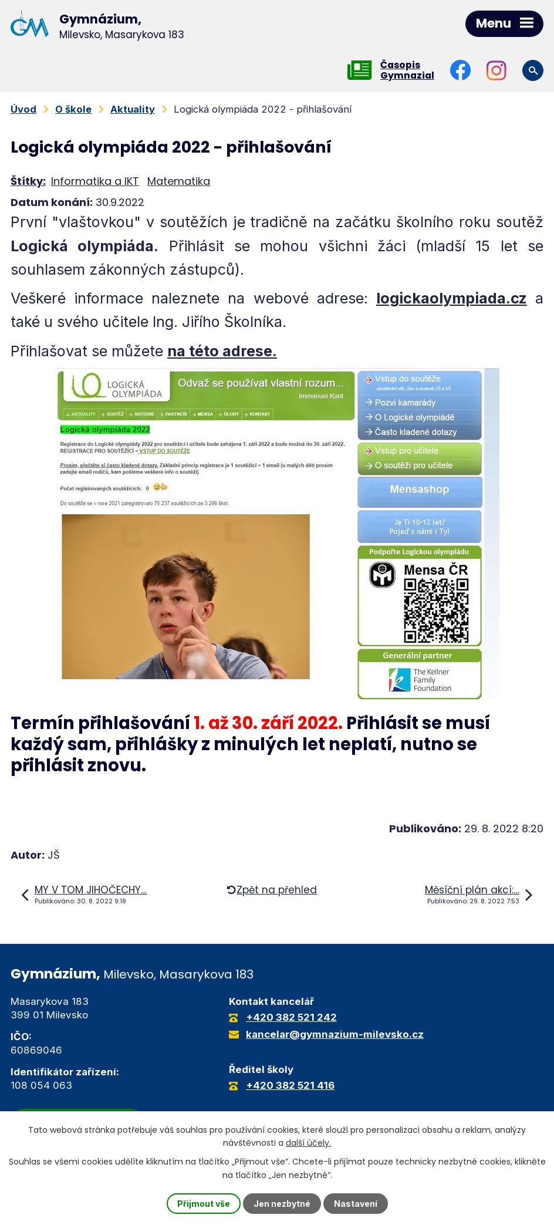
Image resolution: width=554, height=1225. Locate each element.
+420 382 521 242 (291, 1017)
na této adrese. (222, 351)
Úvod (23, 109)
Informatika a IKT (95, 181)
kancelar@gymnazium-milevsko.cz (335, 1034)
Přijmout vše (203, 1204)
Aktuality (132, 109)
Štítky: (28, 181)
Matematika (178, 181)
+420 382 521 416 (290, 1085)
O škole (73, 109)
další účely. (308, 1143)
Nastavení (355, 1204)
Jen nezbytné (282, 1204)
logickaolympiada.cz (451, 298)
